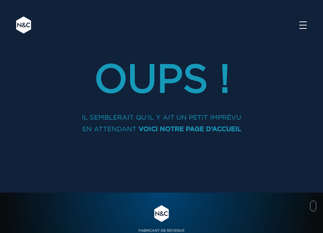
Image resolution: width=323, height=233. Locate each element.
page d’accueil (213, 129)
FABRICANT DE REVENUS (161, 218)
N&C (23, 25)
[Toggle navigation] (303, 25)
